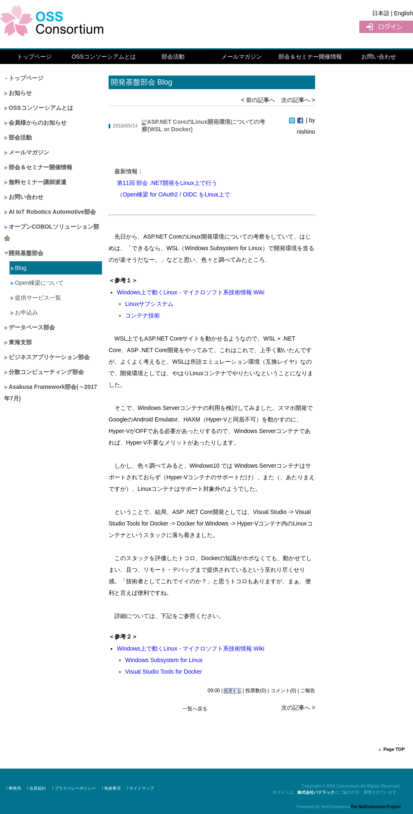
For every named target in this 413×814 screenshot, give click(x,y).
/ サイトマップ (140, 788)
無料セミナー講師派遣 (35, 182)
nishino (306, 131)
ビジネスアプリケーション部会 (47, 357)
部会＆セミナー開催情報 (310, 56)
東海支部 (18, 342)
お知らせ (18, 93)
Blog (18, 268)
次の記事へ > (298, 100)
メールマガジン (241, 56)
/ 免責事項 (111, 788)
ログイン (386, 27)
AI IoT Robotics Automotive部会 (50, 211)
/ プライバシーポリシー (74, 788)
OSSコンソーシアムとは (103, 56)
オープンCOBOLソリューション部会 (51, 232)
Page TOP (394, 749)
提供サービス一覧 (35, 297)
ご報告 (307, 690)
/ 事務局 (13, 788)
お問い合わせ (378, 56)
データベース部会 (29, 327)
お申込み (24, 312)
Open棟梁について (37, 282)
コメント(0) (284, 690)
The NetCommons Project (375, 807)
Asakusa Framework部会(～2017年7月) (50, 392)
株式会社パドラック (316, 792)
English (403, 13)
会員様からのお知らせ (35, 122)
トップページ (34, 56)
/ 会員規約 (36, 788)
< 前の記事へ (258, 100)
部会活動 (173, 56)
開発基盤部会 (23, 253)
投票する (232, 691)
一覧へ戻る (195, 709)
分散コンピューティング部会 (44, 372)
